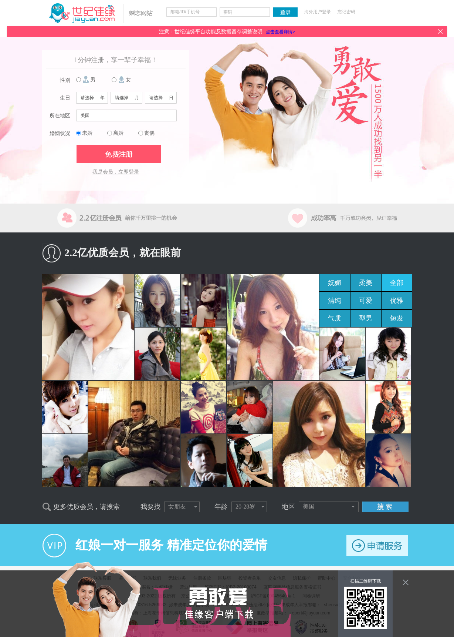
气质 (334, 318)
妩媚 (334, 282)
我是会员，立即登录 (115, 172)
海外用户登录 (317, 11)
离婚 (118, 133)
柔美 (365, 282)
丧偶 (149, 133)
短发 (396, 318)
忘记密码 (346, 11)
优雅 (396, 300)
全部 (396, 282)
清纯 (334, 300)
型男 (365, 318)
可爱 (365, 300)
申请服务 (377, 545)
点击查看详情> (280, 31)
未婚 (87, 133)
